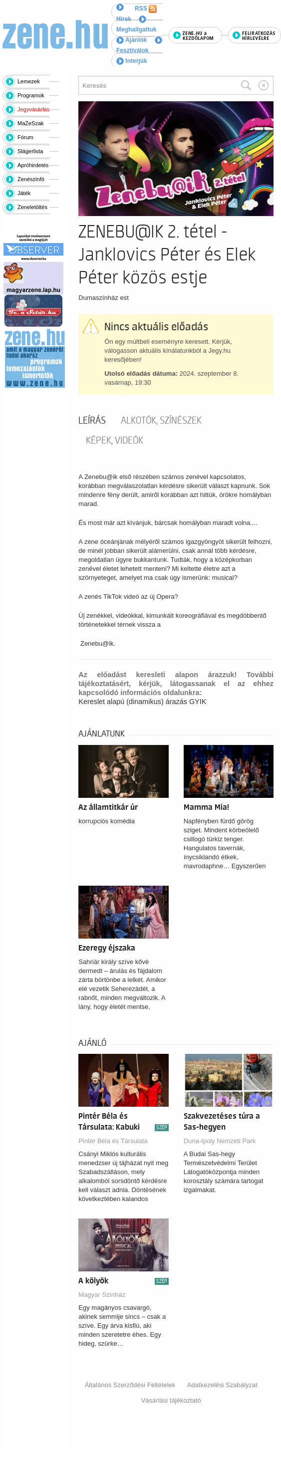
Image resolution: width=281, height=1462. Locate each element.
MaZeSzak (30, 123)
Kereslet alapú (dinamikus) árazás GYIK (142, 702)
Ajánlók (131, 39)
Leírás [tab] (92, 420)
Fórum (25, 137)
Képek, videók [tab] (114, 440)
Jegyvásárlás (33, 109)
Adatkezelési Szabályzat (222, 1385)
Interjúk (131, 60)
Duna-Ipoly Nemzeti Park (220, 1141)
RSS (146, 9)
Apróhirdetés (32, 165)
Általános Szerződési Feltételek (130, 1385)
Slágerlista (30, 151)
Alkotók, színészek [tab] (161, 420)
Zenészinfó (30, 179)
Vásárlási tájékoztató (171, 1400)
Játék (23, 193)
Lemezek (28, 81)
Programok (30, 95)
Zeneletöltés (32, 207)
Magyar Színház (101, 1294)
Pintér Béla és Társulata (113, 1141)
